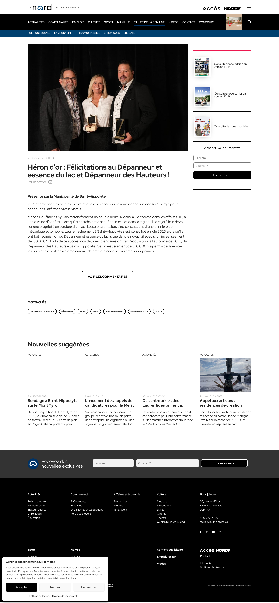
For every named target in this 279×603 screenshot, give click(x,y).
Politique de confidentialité (65, 596)
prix (95, 312)
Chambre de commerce (42, 312)
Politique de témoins (39, 596)
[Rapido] (234, 22)
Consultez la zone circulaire (231, 127)
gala (83, 312)
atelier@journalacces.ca (214, 522)
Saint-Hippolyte (139, 312)
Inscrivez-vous (222, 176)
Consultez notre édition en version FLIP (230, 66)
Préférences (88, 587)
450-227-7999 (209, 518)
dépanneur (67, 312)
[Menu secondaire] (249, 9)
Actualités (34, 355)
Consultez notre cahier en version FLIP (230, 95)
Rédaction (40, 182)
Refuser (55, 587)
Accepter (22, 587)
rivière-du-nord (114, 312)
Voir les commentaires (107, 277)
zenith (158, 312)
